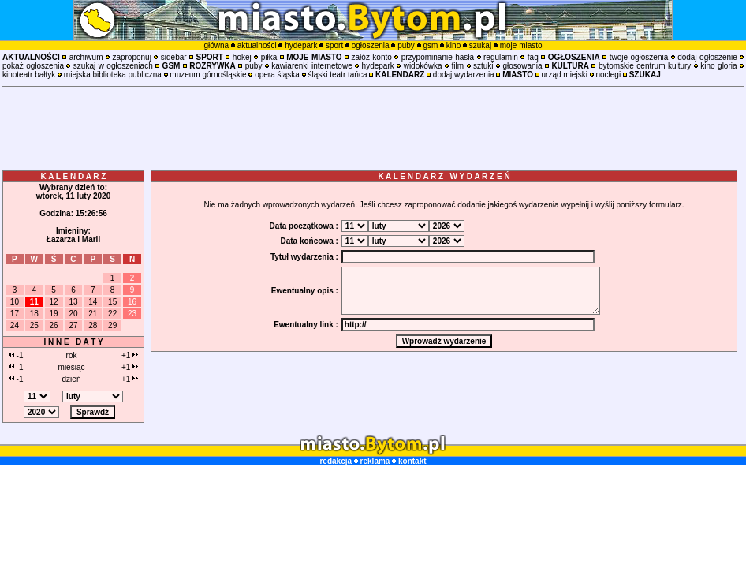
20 (73, 313)
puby (406, 45)
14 (92, 301)
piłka (269, 57)
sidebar (174, 57)
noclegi (608, 74)
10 (14, 301)
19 (54, 313)
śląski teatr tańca (337, 74)
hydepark (301, 45)
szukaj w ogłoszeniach (113, 66)
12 (54, 301)
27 (73, 325)
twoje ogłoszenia (639, 57)
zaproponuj (131, 57)
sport (334, 45)
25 (34, 325)
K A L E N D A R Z (73, 176)
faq (533, 57)
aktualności (257, 45)
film (457, 66)
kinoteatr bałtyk (28, 74)
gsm (430, 45)
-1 (16, 355)
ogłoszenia (371, 45)
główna (216, 45)
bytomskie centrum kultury (645, 66)
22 (112, 313)
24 (14, 325)
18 (34, 313)
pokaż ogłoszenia (33, 66)
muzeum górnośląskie (208, 74)
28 (92, 325)
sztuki (483, 66)
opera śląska (277, 74)
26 (54, 325)
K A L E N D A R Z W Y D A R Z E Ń (443, 176)
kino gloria (718, 66)
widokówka (423, 66)
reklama (375, 461)
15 (112, 301)
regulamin (500, 57)
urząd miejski (564, 74)
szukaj (480, 45)
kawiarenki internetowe (311, 66)
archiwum (86, 57)
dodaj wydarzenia (463, 74)
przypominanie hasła (437, 57)
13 (73, 301)
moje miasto (521, 45)
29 (112, 325)
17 (14, 313)
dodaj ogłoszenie (707, 57)
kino (453, 45)
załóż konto (372, 57)
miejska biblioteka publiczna (113, 74)
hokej (242, 57)
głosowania (522, 66)
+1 (129, 355)
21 (92, 313)
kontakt (412, 461)
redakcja (335, 461)
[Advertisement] (373, 126)
